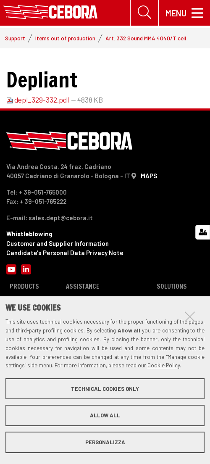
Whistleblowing (29, 234)
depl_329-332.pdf (38, 100)
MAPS (149, 176)
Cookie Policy (163, 365)
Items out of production (65, 38)
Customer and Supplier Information (57, 244)
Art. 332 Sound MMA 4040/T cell (145, 38)
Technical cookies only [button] (105, 388)
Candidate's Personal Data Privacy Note (64, 253)
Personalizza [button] (105, 442)
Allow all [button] (105, 415)
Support (15, 38)
